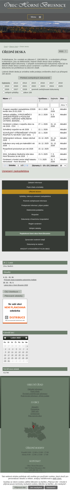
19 (16, 355)
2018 (61, 83)
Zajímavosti (35, 414)
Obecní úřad (13, 47)
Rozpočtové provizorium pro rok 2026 (18, 150)
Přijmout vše (20, 487)
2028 (25, 89)
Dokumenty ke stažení (35, 244)
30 (5, 361)
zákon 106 (27, 92)
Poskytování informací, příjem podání (35, 205)
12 (16, 352)
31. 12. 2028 (53, 139)
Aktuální (63, 109)
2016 (43, 83)
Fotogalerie (35, 409)
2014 (25, 83)
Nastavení (50, 487)
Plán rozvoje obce (35, 416)
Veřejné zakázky (35, 228)
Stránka (12, 165)
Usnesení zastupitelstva (15, 171)
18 (12, 355)
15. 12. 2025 (43, 149)
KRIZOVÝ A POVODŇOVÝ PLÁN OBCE (35, 249)
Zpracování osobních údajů (35, 240)
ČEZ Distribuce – (12, 291)
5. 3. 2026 (53, 116)
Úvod (6, 47)
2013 (16, 83)
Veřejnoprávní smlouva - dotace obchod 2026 (19, 139)
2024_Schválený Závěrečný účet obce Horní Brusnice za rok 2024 (18, 155)
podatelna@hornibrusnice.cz (35, 472)
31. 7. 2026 (53, 160)
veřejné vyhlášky (12, 92)
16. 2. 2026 (42, 115)
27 (19, 358)
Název (6, 98)
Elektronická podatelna (35, 210)
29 (27, 358)
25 (12, 358)
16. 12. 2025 (43, 143)
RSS (63, 51)
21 (23, 355)
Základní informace (35, 183)
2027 (16, 89)
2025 (61, 86)
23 (5, 358)
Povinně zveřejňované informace (35, 201)
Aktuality (35, 407)
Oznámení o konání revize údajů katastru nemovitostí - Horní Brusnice (19, 160)
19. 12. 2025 (43, 138)
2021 (25, 86)
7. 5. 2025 (42, 159)
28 (23, 358)
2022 (34, 86)
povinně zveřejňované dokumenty (45, 89)
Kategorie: (6, 83)
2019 (7, 86)
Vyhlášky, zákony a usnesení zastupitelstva (35, 196)
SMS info (35, 411)
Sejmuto (54, 98)
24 (9, 358)
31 (9, 361)
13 (19, 352)
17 (9, 355)
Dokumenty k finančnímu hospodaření (35, 219)
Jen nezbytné (36, 487)
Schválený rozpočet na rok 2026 (18, 129)
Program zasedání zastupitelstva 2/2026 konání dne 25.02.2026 (19, 110)
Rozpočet (34, 215)
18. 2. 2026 (42, 109)
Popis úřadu (35, 391)
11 (12, 352)
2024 (52, 86)
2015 (34, 83)
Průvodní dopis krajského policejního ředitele (20, 280)
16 (5, 355)
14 (23, 352)
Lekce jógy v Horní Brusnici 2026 (16, 285)
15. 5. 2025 (42, 154)
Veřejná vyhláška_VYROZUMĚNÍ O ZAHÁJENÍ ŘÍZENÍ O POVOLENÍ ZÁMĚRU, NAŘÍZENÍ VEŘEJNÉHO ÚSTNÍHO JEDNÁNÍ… (17, 118)
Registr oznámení (35, 224)
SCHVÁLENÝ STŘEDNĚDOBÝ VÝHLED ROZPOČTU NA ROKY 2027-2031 (19, 134)
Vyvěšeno (43, 98)
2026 (7, 89)
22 (27, 355)
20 (19, 355)
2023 (43, 86)
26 (16, 358)
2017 (52, 83)
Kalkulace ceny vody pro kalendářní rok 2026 (19, 144)
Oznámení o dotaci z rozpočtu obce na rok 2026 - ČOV (18, 125)
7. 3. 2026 (53, 110)
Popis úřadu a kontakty (35, 187)
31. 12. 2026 (53, 125)
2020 (16, 86)
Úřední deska (35, 192)
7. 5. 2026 (53, 155)
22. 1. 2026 (42, 129)
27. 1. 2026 (42, 124)
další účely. (57, 478)
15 (27, 352)
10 (9, 352)
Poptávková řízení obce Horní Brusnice (35, 233)
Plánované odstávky (14, 296)
